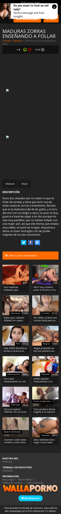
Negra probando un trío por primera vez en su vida (44, 349)
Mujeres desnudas (12, 431)
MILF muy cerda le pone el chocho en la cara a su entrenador (44, 288)
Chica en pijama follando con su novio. (15, 411)
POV (18, 343)
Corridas (45, 313)
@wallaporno (30, 498)
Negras (46, 343)
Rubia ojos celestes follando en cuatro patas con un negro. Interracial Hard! (14, 319)
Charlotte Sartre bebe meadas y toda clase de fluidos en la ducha (15, 441)
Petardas (45, 374)
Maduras (18, 40)
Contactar (7, 470)
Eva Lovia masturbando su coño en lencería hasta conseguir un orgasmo (15, 380)
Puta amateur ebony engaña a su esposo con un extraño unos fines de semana (44, 411)
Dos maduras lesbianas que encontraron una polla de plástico (15, 288)
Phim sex (7, 461)
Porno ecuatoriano (42, 401)
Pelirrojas (15, 404)
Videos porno (13, 374)
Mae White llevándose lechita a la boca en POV (15, 349)
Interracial (15, 313)
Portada (6, 40)
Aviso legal (8, 479)
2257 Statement (35, 482)
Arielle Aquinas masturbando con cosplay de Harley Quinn (43, 380)
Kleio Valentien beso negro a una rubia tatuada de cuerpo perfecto (44, 441)
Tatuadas (45, 435)
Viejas (24, 183)
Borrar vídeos (25, 479)
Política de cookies (12, 482)
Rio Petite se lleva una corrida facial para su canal (45, 319)
